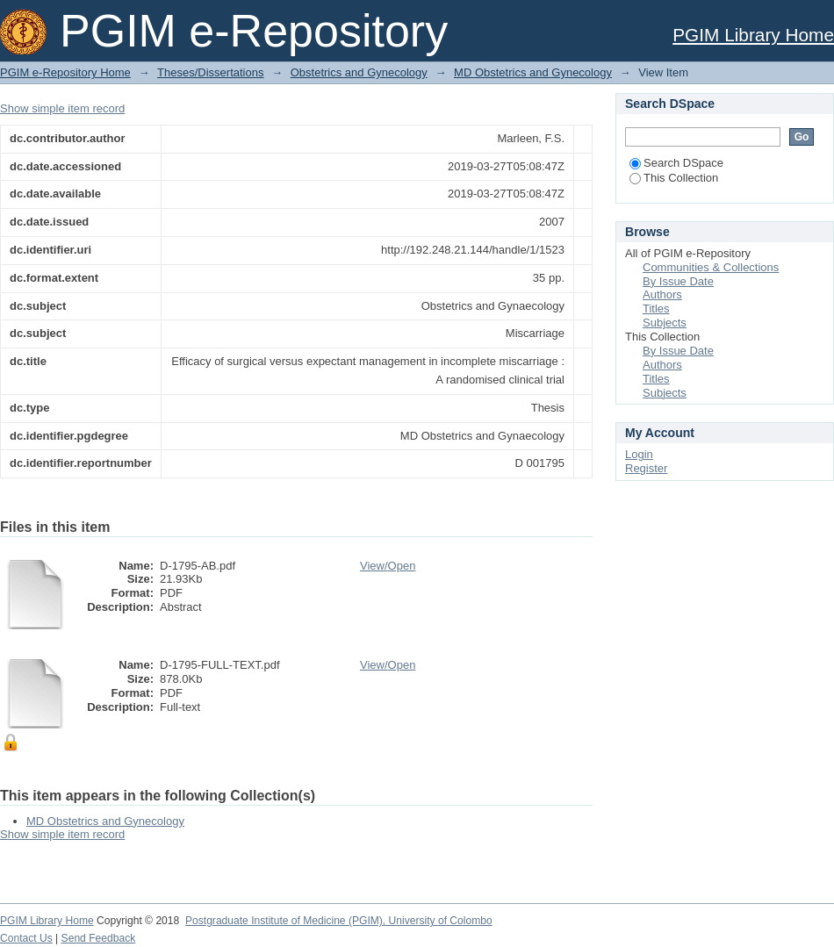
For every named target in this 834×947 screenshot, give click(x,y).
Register (646, 468)
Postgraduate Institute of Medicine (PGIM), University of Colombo (338, 921)
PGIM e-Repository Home (65, 72)
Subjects (665, 322)
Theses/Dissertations (210, 72)
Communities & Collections (711, 267)
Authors (662, 294)
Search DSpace (676, 162)
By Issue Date (678, 281)
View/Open (387, 565)
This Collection (673, 177)
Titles (656, 308)
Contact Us (26, 938)
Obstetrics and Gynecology (359, 72)
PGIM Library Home (753, 35)
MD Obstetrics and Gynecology (533, 72)
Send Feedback (98, 938)
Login (639, 454)
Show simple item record (62, 108)
